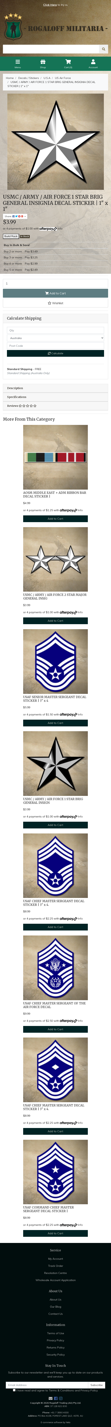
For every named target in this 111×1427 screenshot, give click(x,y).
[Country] (55, 338)
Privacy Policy (55, 1340)
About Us (55, 1299)
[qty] (55, 330)
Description (15, 388)
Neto (68, 1422)
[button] (55, 303)
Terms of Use (55, 1333)
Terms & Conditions (61, 1390)
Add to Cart (55, 293)
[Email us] (51, 1398)
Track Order (55, 1266)
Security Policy (56, 1354)
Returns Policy (55, 1347)
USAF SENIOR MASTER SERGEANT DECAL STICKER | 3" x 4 (54, 699)
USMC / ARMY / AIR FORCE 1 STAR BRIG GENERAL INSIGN (53, 801)
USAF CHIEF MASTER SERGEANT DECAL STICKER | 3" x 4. (53, 903)
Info (60, 228)
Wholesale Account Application (56, 1280)
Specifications (16, 397)
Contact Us (55, 1314)
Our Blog (55, 1306)
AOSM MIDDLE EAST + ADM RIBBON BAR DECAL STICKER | (54, 494)
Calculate (55, 353)
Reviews (21, 406)
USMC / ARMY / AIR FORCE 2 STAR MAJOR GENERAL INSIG (54, 596)
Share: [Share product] (14, 216)
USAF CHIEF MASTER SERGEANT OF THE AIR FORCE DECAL (54, 1005)
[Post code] (55, 345)
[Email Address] (47, 1385)
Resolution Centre (55, 1273)
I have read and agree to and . (55, 1390)
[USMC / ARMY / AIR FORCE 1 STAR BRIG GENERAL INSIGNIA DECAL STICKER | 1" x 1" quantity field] (55, 283)
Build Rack (11, 236)
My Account (55, 1258)
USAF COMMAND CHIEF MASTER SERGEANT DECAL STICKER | (48, 1209)
